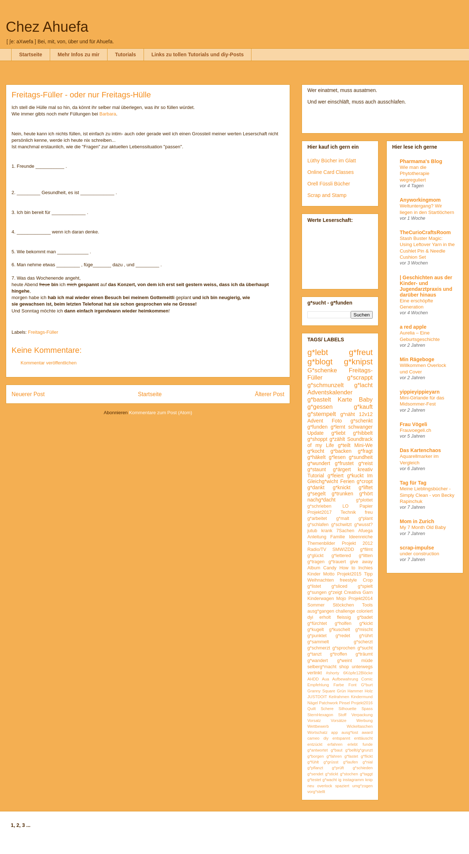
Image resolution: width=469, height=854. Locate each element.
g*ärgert (342, 469)
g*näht (347, 414)
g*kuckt (355, 475)
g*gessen (320, 406)
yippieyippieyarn (419, 392)
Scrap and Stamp (326, 195)
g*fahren (334, 756)
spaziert (342, 786)
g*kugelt (315, 629)
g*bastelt (319, 399)
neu (310, 786)
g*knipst (358, 361)
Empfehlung (318, 685)
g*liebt (338, 433)
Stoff (342, 715)
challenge (345, 611)
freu (369, 512)
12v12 (366, 414)
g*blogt (320, 361)
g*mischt (364, 629)
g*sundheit (361, 457)
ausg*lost (349, 732)
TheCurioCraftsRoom (425, 232)
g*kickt (366, 623)
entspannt (341, 738)
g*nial (368, 762)
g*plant (366, 518)
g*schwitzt (341, 524)
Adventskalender (329, 392)
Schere (327, 708)
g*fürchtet (317, 623)
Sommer (316, 605)
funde (368, 744)
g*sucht (365, 648)
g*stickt (331, 774)
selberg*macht (322, 666)
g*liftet (366, 487)
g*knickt (341, 487)
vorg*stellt (316, 791)
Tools (367, 605)
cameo (313, 738)
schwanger (360, 427)
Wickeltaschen (360, 726)
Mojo (341, 598)
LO (345, 506)
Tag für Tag (413, 483)
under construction (419, 553)
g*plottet (364, 500)
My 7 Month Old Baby (423, 527)
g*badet (365, 617)
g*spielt (365, 586)
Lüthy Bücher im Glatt (331, 160)
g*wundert (318, 463)
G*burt (367, 685)
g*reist (365, 463)
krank (326, 530)
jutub (312, 530)
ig (340, 780)
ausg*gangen (320, 611)
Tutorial (315, 475)
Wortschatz (317, 732)
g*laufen (350, 762)
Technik (348, 512)
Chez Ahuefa (47, 27)
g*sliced (339, 586)
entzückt (315, 744)
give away (361, 561)
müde (367, 660)
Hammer (355, 691)
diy (325, 738)
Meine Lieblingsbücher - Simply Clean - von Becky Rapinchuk (427, 495)
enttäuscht (363, 738)
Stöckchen (343, 605)
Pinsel (344, 703)
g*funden (317, 427)
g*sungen (316, 592)
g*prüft (338, 768)
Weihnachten (320, 580)
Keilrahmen (339, 697)
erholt (325, 617)
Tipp (368, 574)
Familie (337, 536)
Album (313, 567)
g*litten (366, 555)
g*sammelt (318, 641)
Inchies (365, 567)
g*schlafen (318, 524)
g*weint (344, 660)
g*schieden (363, 768)
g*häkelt (316, 457)
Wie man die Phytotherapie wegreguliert (414, 174)
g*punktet (316, 635)
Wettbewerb (318, 726)
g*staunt (316, 469)
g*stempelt (321, 414)
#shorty (332, 673)
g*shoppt (317, 439)
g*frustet (344, 463)
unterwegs (362, 666)
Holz (369, 691)
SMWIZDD (343, 549)
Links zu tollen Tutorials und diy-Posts (198, 54)
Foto (337, 421)
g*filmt (366, 549)
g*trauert (337, 561)
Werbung (364, 720)
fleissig (344, 617)
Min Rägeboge (417, 359)
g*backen (340, 451)
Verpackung (362, 715)
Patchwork (328, 703)
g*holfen (343, 623)
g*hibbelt (363, 433)
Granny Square (321, 691)
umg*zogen (362, 786)
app (334, 732)
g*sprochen (343, 648)
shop (344, 666)
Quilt (311, 708)
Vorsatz (314, 720)
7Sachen (345, 530)
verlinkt (314, 672)
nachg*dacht (321, 500)
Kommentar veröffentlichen (48, 362)
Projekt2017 (319, 512)
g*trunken (342, 493)
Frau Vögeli (413, 424)
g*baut (336, 750)
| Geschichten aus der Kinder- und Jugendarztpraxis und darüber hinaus (426, 286)
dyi (310, 617)
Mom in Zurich (417, 521)
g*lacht (363, 385)
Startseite (30, 54)
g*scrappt (360, 377)
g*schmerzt (318, 648)
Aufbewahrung (345, 679)
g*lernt (337, 427)
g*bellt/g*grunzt (359, 750)
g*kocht (315, 451)
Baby (366, 399)
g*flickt (367, 756)
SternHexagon (320, 715)
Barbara (108, 114)
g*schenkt (362, 421)
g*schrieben (319, 506)
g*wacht (330, 780)
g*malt (342, 518)
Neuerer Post (28, 394)
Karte (345, 399)
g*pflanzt (315, 768)
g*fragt (365, 451)
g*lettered (341, 555)
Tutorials (125, 54)
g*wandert (317, 660)
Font (352, 685)
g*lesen (337, 457)
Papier (366, 506)
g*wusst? (363, 524)
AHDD (313, 679)
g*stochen (349, 774)
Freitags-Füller (43, 332)
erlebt (352, 744)
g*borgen (315, 756)
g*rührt (366, 635)
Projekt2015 (349, 574)
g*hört (366, 493)
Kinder (313, 574)
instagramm (353, 780)
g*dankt (315, 487)
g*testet (314, 780)
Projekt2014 (361, 598)
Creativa (352, 592)
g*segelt (316, 493)
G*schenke (322, 370)
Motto (329, 574)
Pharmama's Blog (421, 161)
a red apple (413, 327)
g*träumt (364, 654)
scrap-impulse (417, 548)
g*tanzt (314, 654)
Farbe (338, 685)
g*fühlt (313, 762)
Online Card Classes (330, 172)
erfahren (335, 744)
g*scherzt (363, 641)
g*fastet (351, 756)
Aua (325, 679)
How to (347, 567)
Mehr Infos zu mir (79, 54)
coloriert (364, 611)
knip (369, 780)
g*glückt (315, 555)
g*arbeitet (317, 518)
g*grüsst (331, 762)
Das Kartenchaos (420, 450)
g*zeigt (335, 592)
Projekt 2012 (357, 543)
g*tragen (316, 561)
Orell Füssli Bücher (328, 184)
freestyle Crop (356, 580)
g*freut (361, 352)
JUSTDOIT (317, 697)
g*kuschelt (339, 629)
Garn (368, 592)
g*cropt (365, 481)
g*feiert (335, 475)
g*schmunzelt (325, 385)
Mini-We (363, 445)
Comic (367, 679)
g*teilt (344, 445)
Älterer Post (269, 394)
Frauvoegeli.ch (415, 430)
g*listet (314, 586)
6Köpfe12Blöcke (358, 673)
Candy (329, 567)
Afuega (365, 530)
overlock (324, 786)
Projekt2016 (362, 703)
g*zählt (337, 439)
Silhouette (347, 708)
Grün (341, 691)
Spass (367, 708)
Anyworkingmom (420, 200)
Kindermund (362, 697)
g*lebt (317, 352)
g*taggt (366, 774)
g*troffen (338, 654)
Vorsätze (339, 720)
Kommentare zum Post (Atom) (160, 412)
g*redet (343, 635)
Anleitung (316, 536)
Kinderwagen (320, 598)
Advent (315, 421)
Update (315, 433)
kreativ (365, 469)
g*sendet (315, 774)
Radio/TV (316, 549)
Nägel (312, 703)
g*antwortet (317, 750)
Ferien (347, 481)
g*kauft (363, 406)
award (367, 732)
